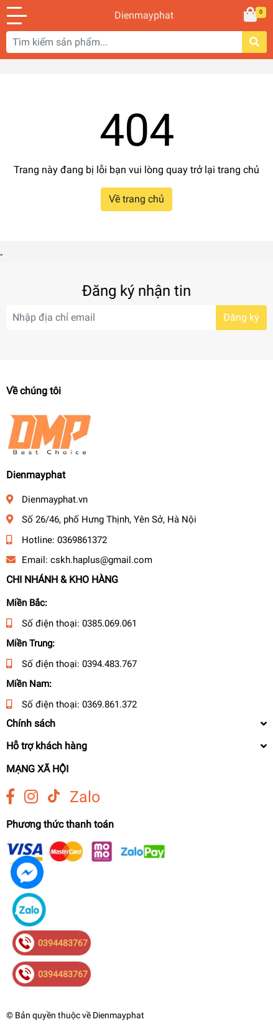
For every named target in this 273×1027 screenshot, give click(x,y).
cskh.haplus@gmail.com (101, 560)
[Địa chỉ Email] (136, 317)
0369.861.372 (109, 704)
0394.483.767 (109, 664)
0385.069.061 (109, 623)
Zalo (85, 797)
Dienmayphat (136, 15)
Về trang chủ (136, 199)
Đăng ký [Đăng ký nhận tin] (241, 317)
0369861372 (82, 540)
